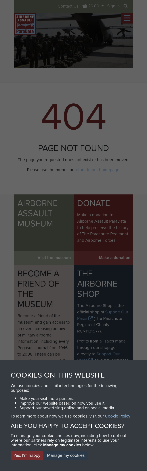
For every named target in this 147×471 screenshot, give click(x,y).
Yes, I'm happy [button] (26, 455)
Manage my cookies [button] (66, 455)
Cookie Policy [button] (117, 416)
